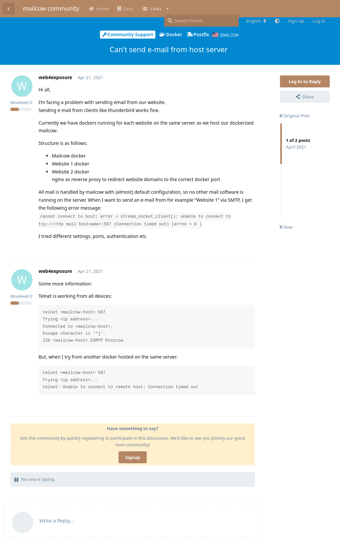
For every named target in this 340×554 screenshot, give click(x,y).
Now (286, 227)
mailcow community (51, 8)
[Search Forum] (201, 21)
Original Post (294, 115)
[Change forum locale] (256, 21)
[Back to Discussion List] (9, 9)
